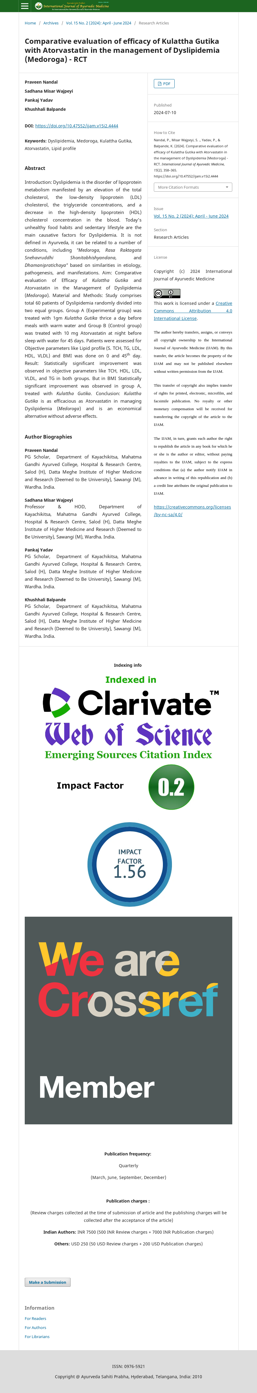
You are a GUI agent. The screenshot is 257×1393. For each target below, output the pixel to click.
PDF (166, 83)
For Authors (35, 1327)
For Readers (35, 1318)
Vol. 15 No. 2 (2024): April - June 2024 (98, 23)
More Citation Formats (178, 187)
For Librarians (37, 1336)
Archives (51, 23)
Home (30, 23)
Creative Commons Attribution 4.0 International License (193, 310)
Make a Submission (47, 1282)
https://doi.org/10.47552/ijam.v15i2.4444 (76, 126)
